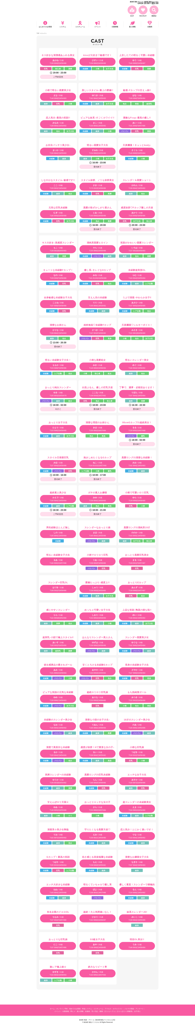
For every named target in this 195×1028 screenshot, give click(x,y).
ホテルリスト (118, 1009)
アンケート (140, 1009)
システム (62, 27)
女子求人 (137, 1011)
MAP (132, 16)
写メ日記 (95, 1011)
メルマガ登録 (129, 1009)
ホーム (52, 1009)
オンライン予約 (62, 1009)
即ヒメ (73, 1011)
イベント (97, 27)
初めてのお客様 (75, 1009)
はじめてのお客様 (45, 27)
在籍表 (149, 27)
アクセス (108, 1009)
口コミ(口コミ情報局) (125, 1011)
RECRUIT (143, 16)
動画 (101, 1011)
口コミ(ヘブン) (109, 1011)
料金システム (87, 1009)
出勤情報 (115, 27)
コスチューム (80, 27)
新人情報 (132, 27)
